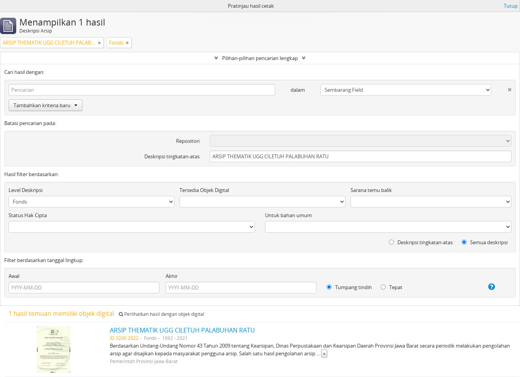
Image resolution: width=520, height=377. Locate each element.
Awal (14, 275)
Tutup (511, 5)
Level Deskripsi (26, 190)
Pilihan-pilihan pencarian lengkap (260, 58)
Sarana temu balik (371, 190)
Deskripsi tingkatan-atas (172, 156)
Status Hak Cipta (28, 215)
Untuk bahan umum (288, 215)
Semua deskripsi (485, 242)
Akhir (172, 275)
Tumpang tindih (349, 287)
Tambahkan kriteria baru (45, 105)
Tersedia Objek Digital (204, 190)
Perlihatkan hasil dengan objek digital (161, 314)
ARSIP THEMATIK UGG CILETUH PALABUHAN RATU (182, 330)
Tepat (391, 287)
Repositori (188, 140)
